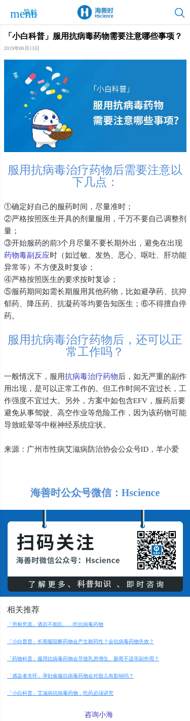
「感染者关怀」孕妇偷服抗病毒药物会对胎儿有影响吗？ (70, 676)
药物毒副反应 (27, 255)
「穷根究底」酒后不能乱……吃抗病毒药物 (55, 624)
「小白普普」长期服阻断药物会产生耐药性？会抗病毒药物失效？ (80, 641)
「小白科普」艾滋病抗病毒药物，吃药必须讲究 (60, 693)
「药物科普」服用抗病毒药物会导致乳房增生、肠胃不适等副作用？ (83, 658)
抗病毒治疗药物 (91, 376)
